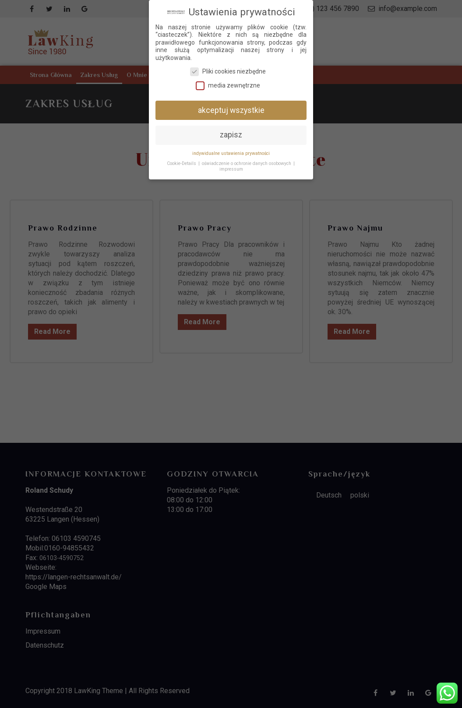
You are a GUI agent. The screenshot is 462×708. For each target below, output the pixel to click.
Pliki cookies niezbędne (228, 68)
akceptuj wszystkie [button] (231, 106)
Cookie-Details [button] (181, 160)
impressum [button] (231, 165)
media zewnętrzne (228, 82)
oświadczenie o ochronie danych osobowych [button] (246, 160)
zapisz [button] (231, 131)
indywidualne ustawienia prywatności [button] (231, 150)
